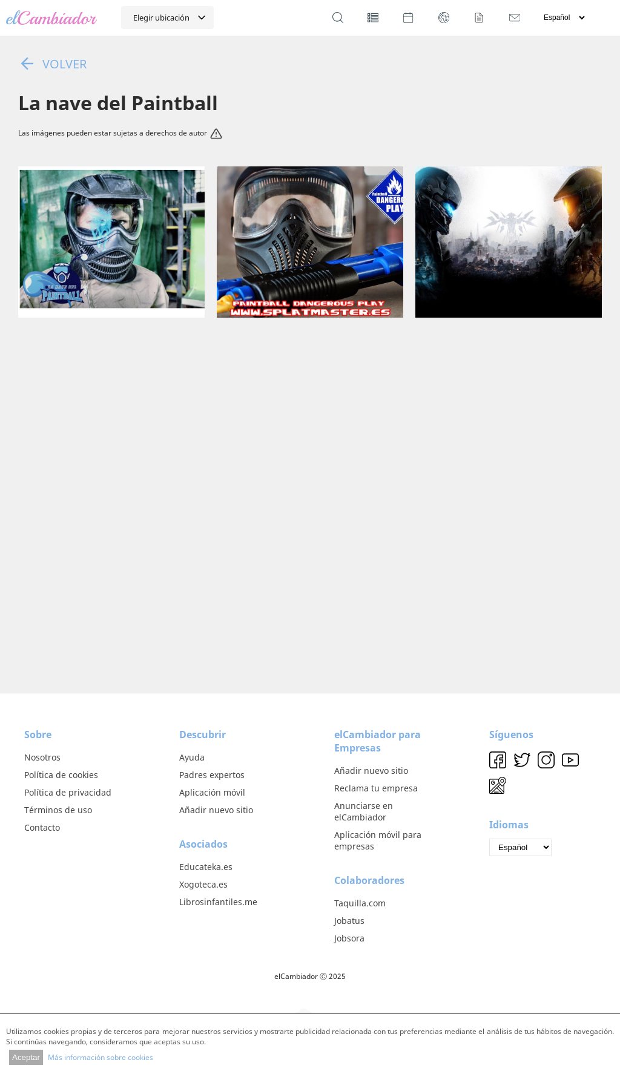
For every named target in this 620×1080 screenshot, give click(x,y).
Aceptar (26, 1057)
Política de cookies (61, 775)
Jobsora (349, 938)
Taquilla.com (360, 903)
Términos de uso (58, 810)
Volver (52, 63)
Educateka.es (205, 866)
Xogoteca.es (203, 884)
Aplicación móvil (212, 792)
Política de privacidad (67, 792)
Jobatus (349, 920)
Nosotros (42, 757)
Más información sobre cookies (100, 1057)
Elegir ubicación (161, 17)
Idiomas (509, 824)
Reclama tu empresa (376, 788)
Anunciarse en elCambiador (363, 811)
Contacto (42, 827)
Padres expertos (212, 775)
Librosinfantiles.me (218, 902)
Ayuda (192, 757)
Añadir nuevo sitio (216, 810)
